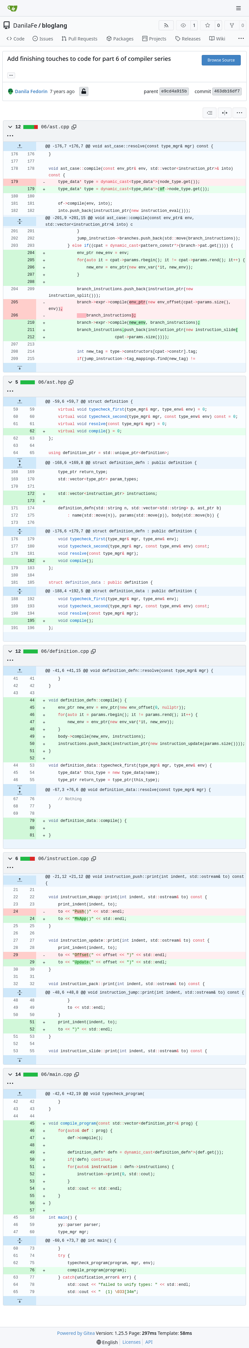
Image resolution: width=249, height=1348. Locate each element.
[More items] (241, 39)
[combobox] (209, 113)
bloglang (54, 25)
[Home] (12, 8)
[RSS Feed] (166, 25)
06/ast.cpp (55, 127)
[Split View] (225, 113)
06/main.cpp (56, 1074)
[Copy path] (74, 127)
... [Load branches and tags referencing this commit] (11, 74)
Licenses (132, 1342)
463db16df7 (227, 91)
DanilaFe (25, 25)
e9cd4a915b (174, 91)
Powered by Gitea (76, 1333)
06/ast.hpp (52, 382)
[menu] (239, 113)
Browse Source (221, 60)
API (148, 1342)
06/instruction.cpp (63, 858)
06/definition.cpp (65, 651)
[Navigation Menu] (239, 8)
